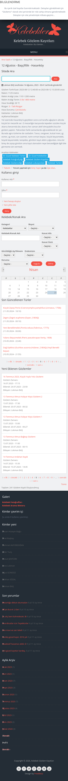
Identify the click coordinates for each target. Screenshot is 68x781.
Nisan (33, 269)
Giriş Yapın (36, 168)
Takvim (7, 168)
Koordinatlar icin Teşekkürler (15, 623)
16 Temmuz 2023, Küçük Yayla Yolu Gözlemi (23, 376)
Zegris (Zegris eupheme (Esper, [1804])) (21, 317)
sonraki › (31, 365)
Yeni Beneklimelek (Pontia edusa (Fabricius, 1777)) (26, 327)
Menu (34, 51)
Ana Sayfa (6, 59)
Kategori (6, 224)
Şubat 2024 (7, 729)
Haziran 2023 (8, 694)
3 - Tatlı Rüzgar (15, 106)
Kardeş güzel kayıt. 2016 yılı (14, 637)
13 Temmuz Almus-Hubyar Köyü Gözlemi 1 (22, 416)
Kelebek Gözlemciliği (12, 163)
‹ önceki (18, 361)
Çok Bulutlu (20, 109)
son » (40, 365)
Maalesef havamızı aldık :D (14, 644)
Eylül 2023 (6, 715)
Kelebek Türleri (55, 163)
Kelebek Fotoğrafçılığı (13, 159)
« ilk (10, 361)
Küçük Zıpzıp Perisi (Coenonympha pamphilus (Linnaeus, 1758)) (32, 307)
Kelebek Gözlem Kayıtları (34, 41)
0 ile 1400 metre (27, 99)
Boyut (31, 224)
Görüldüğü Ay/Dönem (12, 251)
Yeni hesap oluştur (12, 201)
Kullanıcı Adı (8, 179)
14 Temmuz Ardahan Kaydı (15, 456)
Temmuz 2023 (8, 701)
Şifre (4, 190)
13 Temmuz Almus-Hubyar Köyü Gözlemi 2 (22, 396)
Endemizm (30, 251)
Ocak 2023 (7, 667)
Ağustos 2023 (8, 708)
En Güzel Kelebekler (38, 155)
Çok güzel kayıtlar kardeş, (13, 650)
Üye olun (51, 168)
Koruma (5, 260)
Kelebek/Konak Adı (11, 233)
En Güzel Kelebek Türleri (14, 155)
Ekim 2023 (7, 722)
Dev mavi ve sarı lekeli (12, 630)
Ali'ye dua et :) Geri (10, 609)
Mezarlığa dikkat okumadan (14, 602)
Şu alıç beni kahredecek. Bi (14, 616)
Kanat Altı (46, 233)
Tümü (63, 484)
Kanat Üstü (47, 242)
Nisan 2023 (7, 680)
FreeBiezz (38, 773)
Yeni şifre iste (10, 205)
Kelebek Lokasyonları (35, 163)
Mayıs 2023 (7, 687)
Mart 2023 (7, 674)
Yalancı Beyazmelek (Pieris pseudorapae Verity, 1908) (27, 337)
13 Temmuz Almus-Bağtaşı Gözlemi (19, 436)
